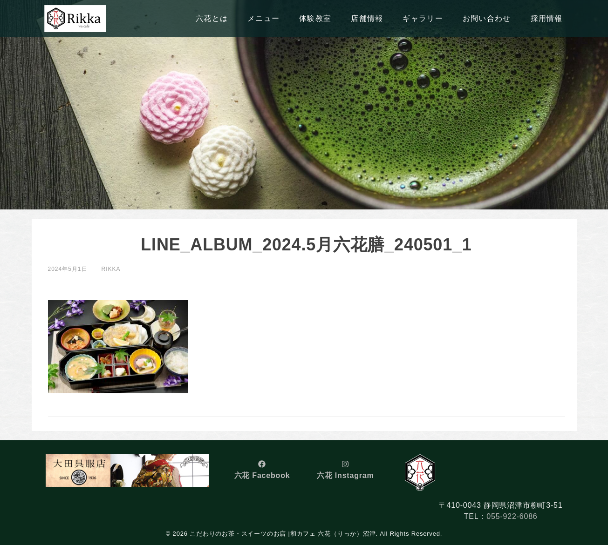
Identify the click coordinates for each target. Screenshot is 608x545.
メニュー (263, 18)
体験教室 (315, 18)
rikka (111, 269)
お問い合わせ (487, 18)
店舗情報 (367, 18)
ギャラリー (423, 18)
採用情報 (547, 18)
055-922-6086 (511, 516)
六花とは (212, 18)
